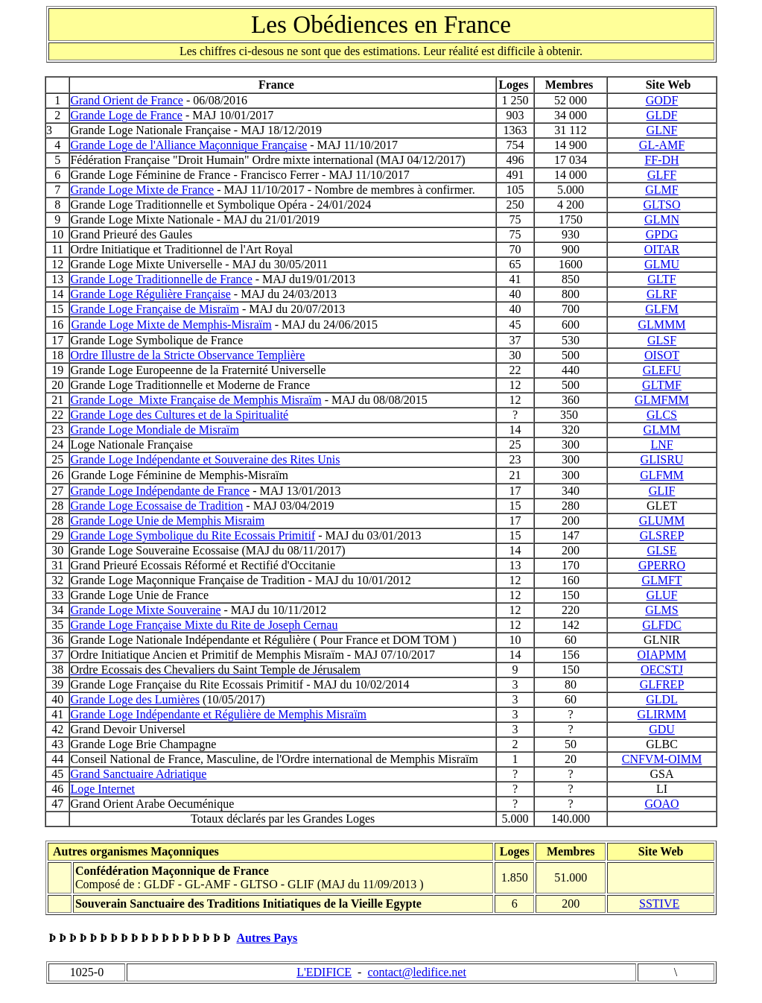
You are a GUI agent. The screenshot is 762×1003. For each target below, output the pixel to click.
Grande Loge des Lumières (135, 699)
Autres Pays (266, 937)
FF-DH (661, 160)
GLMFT (661, 580)
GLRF (662, 294)
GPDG (662, 234)
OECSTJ (662, 669)
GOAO (661, 803)
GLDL (662, 699)
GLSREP (662, 535)
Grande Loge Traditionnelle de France (161, 279)
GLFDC (661, 624)
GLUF (662, 595)
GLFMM (662, 475)
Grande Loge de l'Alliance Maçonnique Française (188, 145)
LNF (661, 444)
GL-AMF (662, 145)
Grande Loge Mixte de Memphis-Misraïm (171, 324)
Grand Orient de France (126, 100)
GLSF (661, 340)
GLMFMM (662, 399)
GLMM (662, 429)
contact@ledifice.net (416, 972)
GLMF (661, 189)
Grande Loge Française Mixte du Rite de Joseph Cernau (203, 624)
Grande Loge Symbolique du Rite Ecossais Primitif (192, 535)
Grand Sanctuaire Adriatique (138, 774)
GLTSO (661, 204)
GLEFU (662, 370)
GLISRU (662, 459)
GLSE (662, 550)
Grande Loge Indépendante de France (160, 490)
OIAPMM (662, 654)
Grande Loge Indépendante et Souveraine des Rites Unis (205, 459)
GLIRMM (662, 714)
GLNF (662, 130)
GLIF (662, 490)
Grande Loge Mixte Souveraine (145, 610)
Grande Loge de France (126, 115)
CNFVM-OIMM (662, 759)
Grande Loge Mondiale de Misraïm (154, 429)
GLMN (661, 219)
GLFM (661, 309)
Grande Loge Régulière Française (150, 294)
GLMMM (661, 324)
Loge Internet (102, 788)
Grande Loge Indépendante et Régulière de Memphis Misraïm (218, 714)
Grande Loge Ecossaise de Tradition (156, 505)
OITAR (662, 249)
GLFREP (662, 684)
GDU (662, 729)
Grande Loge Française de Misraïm (154, 309)
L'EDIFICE (324, 972)
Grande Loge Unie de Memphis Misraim (167, 520)
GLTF (661, 279)
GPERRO (661, 565)
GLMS (661, 610)
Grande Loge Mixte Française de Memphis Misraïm (195, 399)
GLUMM (662, 520)
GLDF (662, 115)
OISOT (661, 355)
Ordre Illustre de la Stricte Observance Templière (187, 355)
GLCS (662, 414)
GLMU (661, 264)
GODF (662, 100)
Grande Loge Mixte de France (142, 189)
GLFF (661, 174)
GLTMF (662, 385)
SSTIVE (659, 903)
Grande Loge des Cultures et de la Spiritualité (179, 414)
